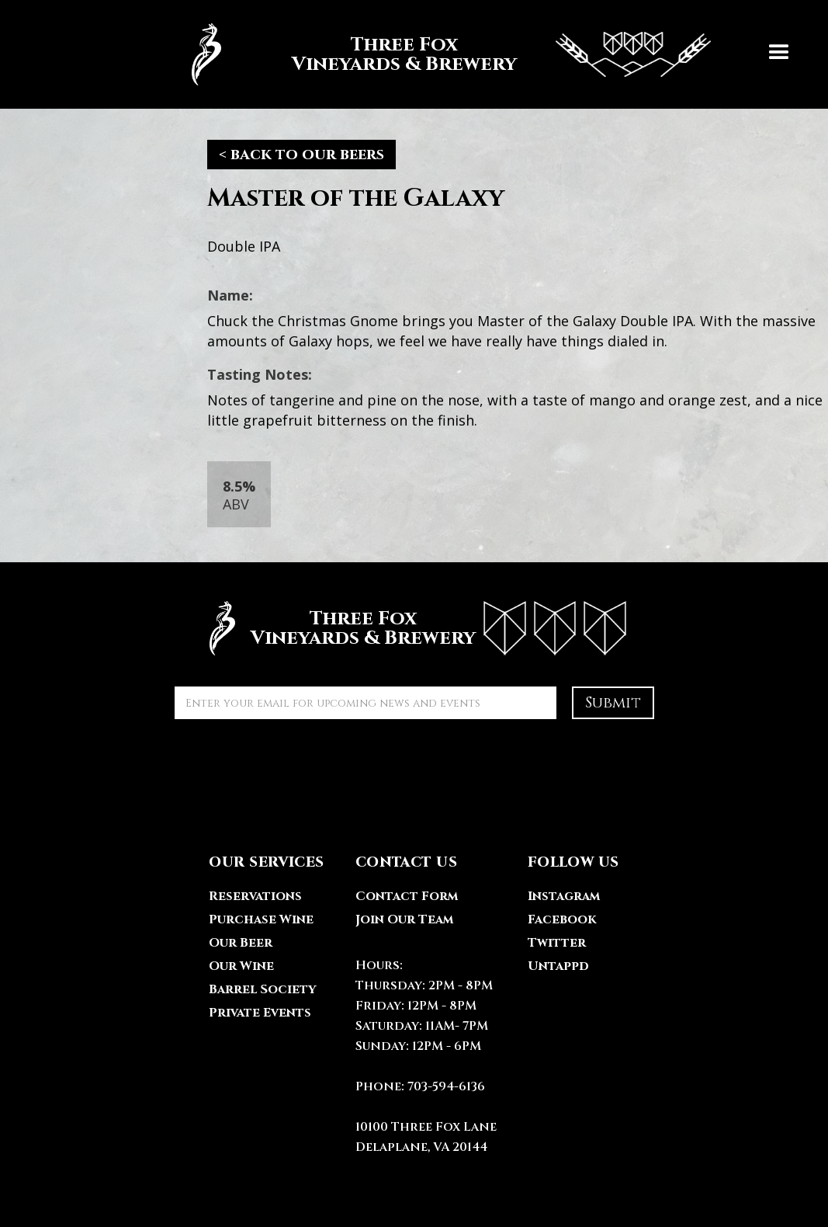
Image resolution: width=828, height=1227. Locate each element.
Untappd (558, 966)
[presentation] (293, 765)
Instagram (564, 896)
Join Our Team (404, 919)
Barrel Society (262, 989)
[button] (779, 54)
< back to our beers (301, 154)
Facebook (562, 919)
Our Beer (240, 943)
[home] (443, 54)
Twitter (557, 943)
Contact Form (406, 896)
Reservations (255, 896)
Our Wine (241, 966)
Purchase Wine (261, 919)
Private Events (260, 1012)
